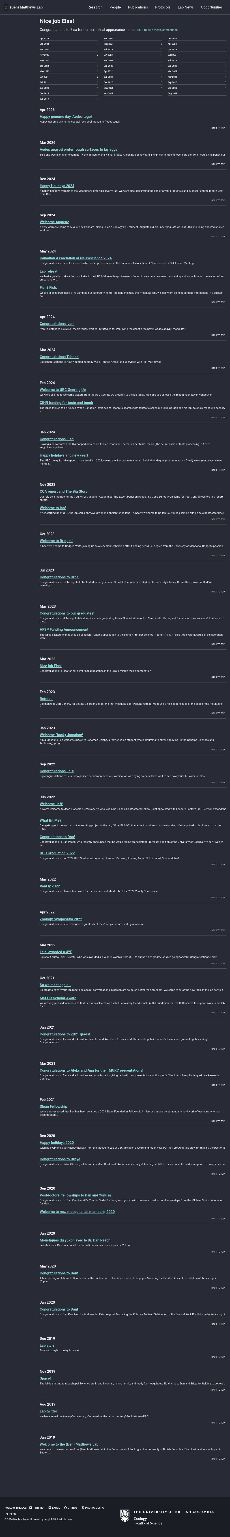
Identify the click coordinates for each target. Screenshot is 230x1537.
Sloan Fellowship (57, 1114)
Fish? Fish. (50, 295)
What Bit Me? (53, 827)
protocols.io (92, 1507)
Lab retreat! (51, 278)
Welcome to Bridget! (60, 548)
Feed (10, 1514)
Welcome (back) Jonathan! (67, 742)
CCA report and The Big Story (69, 499)
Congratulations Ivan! (61, 331)
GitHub (71, 1507)
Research (95, 7)
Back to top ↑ (218, 136)
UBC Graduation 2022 (61, 860)
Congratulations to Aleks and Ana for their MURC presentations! (104, 1077)
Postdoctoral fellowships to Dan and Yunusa (84, 1202)
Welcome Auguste (58, 229)
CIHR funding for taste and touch (73, 410)
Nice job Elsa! (53, 673)
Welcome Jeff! (54, 811)
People (115, 7)
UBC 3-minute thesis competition (162, 29)
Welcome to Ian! (56, 515)
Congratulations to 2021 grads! (71, 1041)
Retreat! (48, 706)
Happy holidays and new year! (70, 463)
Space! (46, 1386)
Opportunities (212, 7)
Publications (138, 7)
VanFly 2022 (52, 893)
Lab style (49, 1353)
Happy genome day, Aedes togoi (72, 124)
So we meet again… (59, 992)
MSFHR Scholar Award (63, 1005)
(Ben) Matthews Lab (26, 7)
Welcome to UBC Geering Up (68, 397)
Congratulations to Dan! (63, 1280)
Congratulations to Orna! (64, 584)
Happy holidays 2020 (61, 1150)
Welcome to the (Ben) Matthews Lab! (77, 1451)
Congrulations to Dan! (62, 844)
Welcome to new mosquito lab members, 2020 (87, 1219)
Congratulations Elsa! (61, 446)
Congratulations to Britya (65, 1166)
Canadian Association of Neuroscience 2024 (85, 265)
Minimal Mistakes (62, 1519)
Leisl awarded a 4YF (60, 959)
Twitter (36, 1507)
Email (54, 1507)
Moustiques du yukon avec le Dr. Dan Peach (84, 1247)
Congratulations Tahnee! (64, 364)
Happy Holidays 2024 (61, 193)
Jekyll (47, 1519)
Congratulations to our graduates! (74, 620)
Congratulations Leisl (61, 778)
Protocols (163, 7)
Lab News (186, 7)
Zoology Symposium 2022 (66, 926)
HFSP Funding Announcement (70, 637)
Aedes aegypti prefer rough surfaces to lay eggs (88, 157)
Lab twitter (50, 1419)
